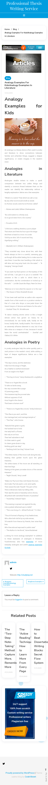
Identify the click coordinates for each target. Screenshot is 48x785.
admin (13, 562)
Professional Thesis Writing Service (24, 5)
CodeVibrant (30, 777)
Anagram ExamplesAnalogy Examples (9, 583)
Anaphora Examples (35, 582)
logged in (19, 600)
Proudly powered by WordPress (20, 773)
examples (29, 542)
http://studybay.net (25, 575)
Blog (8, 78)
